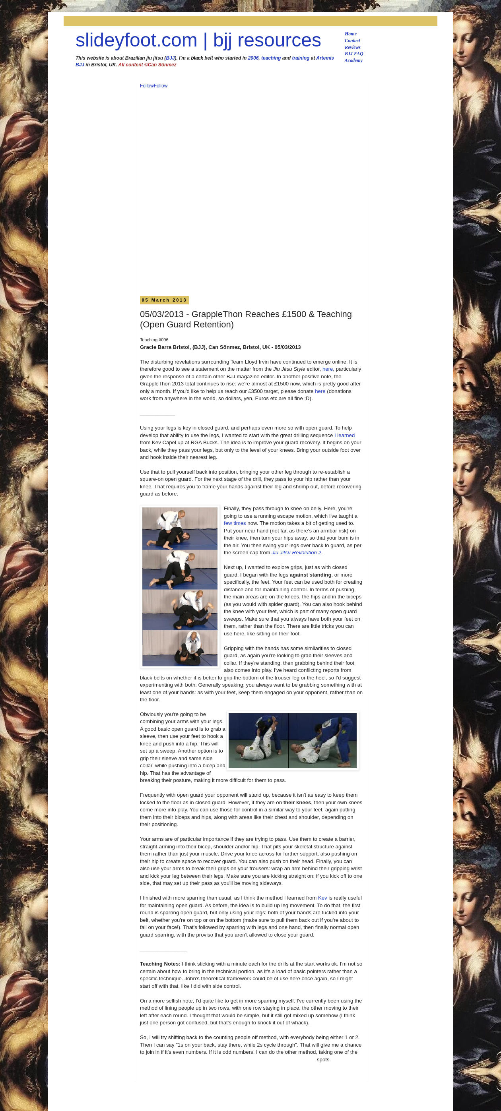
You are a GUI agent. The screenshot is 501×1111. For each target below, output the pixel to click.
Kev (322, 898)
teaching (271, 58)
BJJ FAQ (354, 53)
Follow (147, 86)
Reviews (353, 47)
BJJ (170, 58)
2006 (253, 58)
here (327, 369)
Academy (354, 60)
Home (351, 34)
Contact (352, 40)
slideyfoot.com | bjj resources (198, 39)
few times (235, 523)
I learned (344, 435)
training (300, 58)
